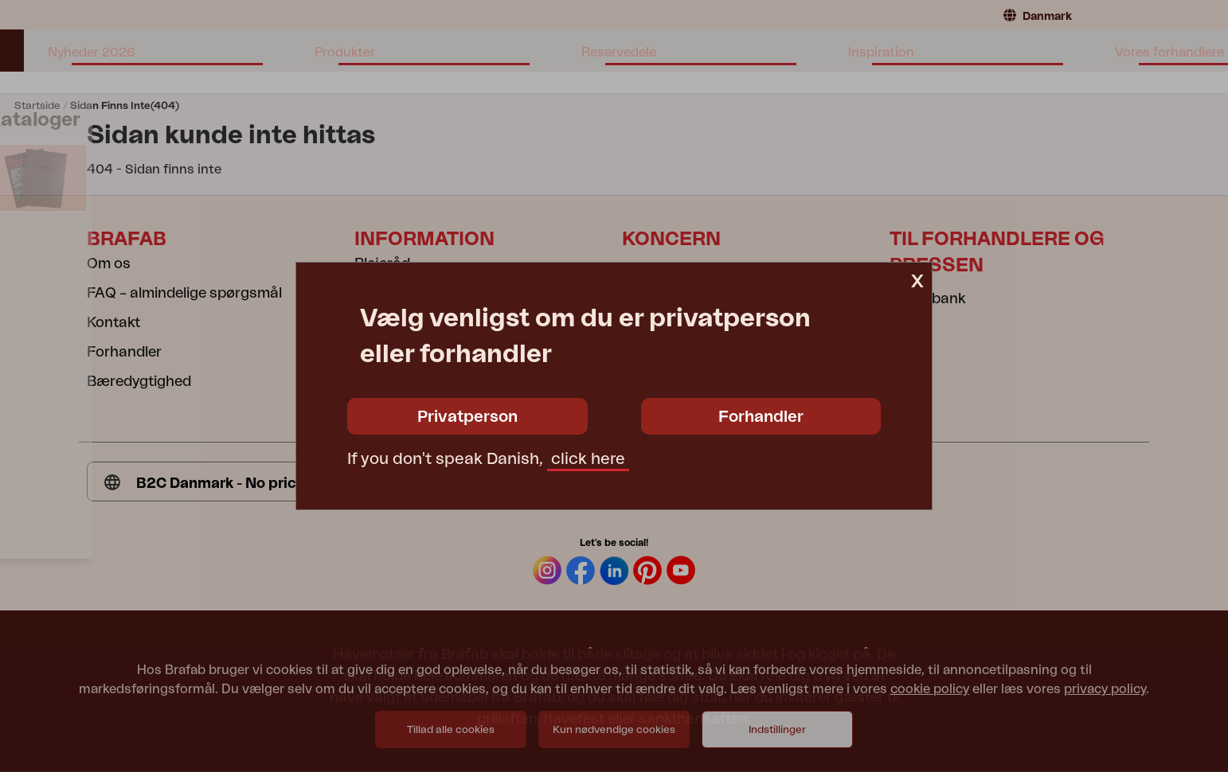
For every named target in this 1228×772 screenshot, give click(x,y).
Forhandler (761, 417)
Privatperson (467, 417)
